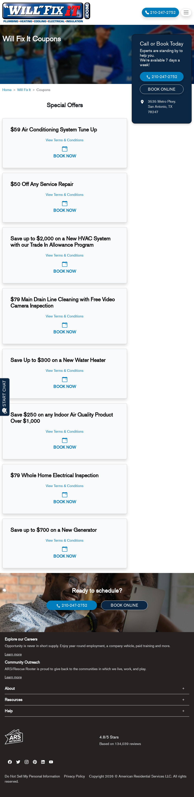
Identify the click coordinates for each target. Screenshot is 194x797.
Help (9, 710)
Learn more (13, 654)
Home (6, 89)
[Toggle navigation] (186, 12)
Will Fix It (24, 89)
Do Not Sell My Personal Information (32, 776)
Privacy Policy (74, 776)
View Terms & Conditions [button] (65, 140)
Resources (13, 699)
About (10, 688)
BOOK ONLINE (161, 89)
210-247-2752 (161, 76)
